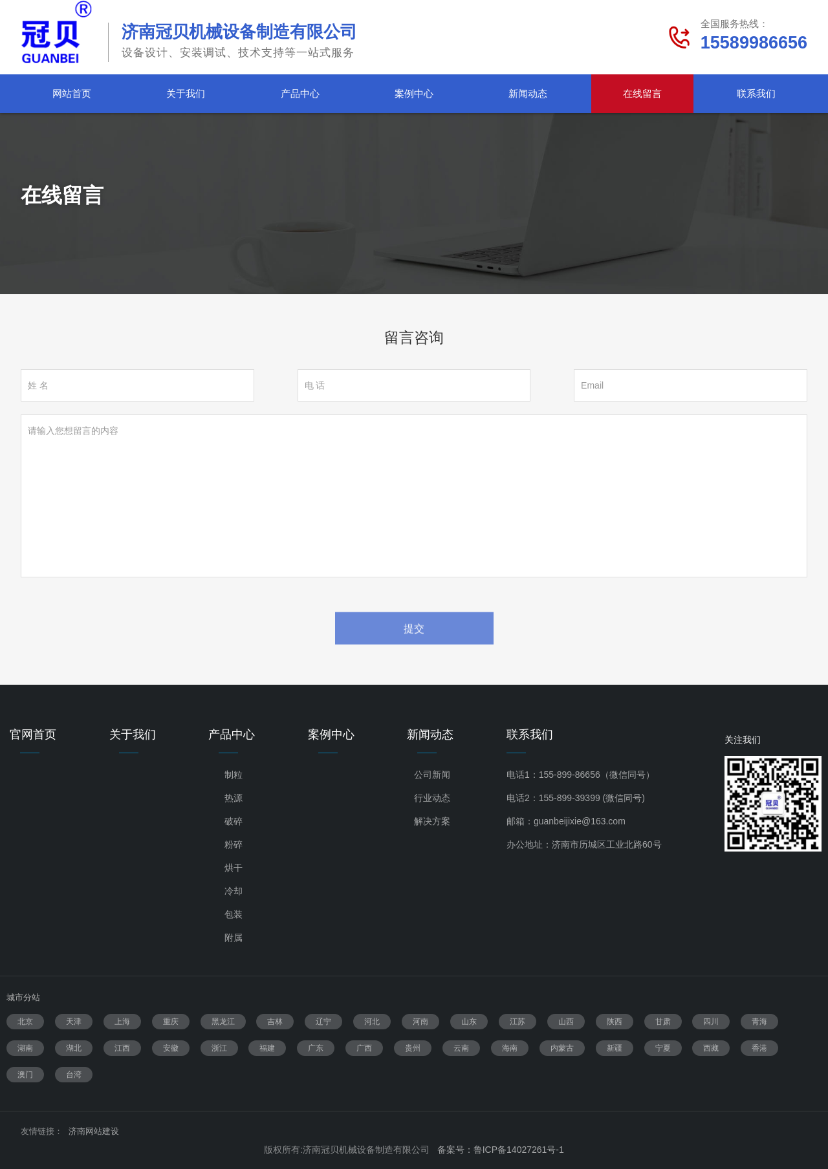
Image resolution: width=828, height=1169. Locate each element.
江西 (122, 1048)
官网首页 (33, 734)
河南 (420, 1021)
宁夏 (663, 1048)
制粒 (233, 774)
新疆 (614, 1048)
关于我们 (185, 93)
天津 (74, 1021)
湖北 (74, 1048)
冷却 (233, 891)
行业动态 (432, 798)
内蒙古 (562, 1048)
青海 (759, 1021)
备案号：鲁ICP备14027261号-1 (500, 1149)
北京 (25, 1021)
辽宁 (323, 1021)
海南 (510, 1048)
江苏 (517, 1021)
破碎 (233, 821)
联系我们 (756, 93)
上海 (122, 1021)
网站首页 (71, 93)
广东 (315, 1048)
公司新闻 (432, 774)
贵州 (412, 1048)
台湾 (74, 1074)
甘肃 (663, 1021)
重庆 (171, 1021)
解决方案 (432, 821)
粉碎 (233, 844)
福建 (267, 1048)
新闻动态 (527, 93)
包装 (233, 914)
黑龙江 (223, 1021)
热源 (233, 798)
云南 (461, 1048)
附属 (233, 937)
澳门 (25, 1074)
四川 (711, 1021)
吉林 (275, 1021)
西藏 (711, 1048)
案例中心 (414, 93)
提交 (414, 644)
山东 (469, 1021)
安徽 (171, 1048)
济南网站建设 (94, 1131)
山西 (566, 1021)
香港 (759, 1048)
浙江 (219, 1048)
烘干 (233, 868)
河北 (372, 1021)
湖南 (25, 1048)
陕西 (614, 1021)
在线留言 (642, 93)
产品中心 (300, 93)
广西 (364, 1048)
